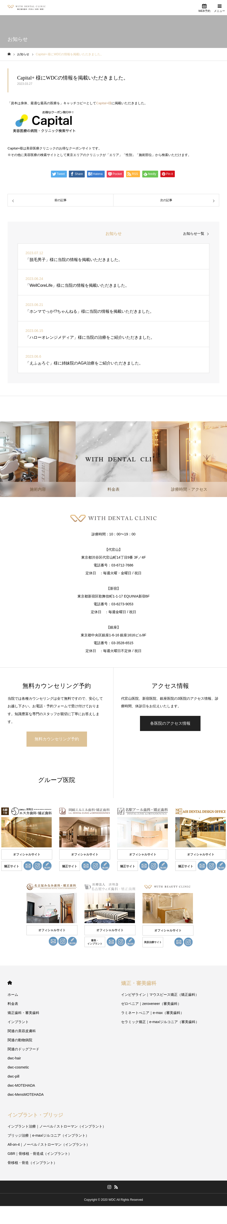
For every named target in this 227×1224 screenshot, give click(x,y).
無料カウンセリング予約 (57, 739)
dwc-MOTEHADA (21, 1085)
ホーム (13, 995)
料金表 (13, 1004)
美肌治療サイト (153, 942)
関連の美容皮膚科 (22, 1031)
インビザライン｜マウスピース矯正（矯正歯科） (160, 995)
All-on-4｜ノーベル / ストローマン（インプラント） (49, 1144)
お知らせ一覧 (193, 233)
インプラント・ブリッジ (35, 1115)
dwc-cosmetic (18, 1067)
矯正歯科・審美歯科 (23, 1013)
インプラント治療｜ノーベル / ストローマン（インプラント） (57, 1126)
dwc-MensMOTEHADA (26, 1094)
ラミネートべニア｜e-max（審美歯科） (152, 1013)
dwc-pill (13, 1076)
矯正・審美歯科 (138, 983)
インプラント (18, 1022)
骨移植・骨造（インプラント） (32, 1163)
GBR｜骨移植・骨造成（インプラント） (40, 1154)
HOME (10, 983)
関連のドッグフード (23, 1049)
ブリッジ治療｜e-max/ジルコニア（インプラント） (48, 1135)
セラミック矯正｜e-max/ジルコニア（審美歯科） (160, 1022)
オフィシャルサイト (26, 854)
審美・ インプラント (94, 942)
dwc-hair (14, 1058)
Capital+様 (103, 103)
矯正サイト (11, 866)
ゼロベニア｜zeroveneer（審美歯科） (151, 1004)
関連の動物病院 (20, 1040)
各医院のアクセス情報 (170, 723)
